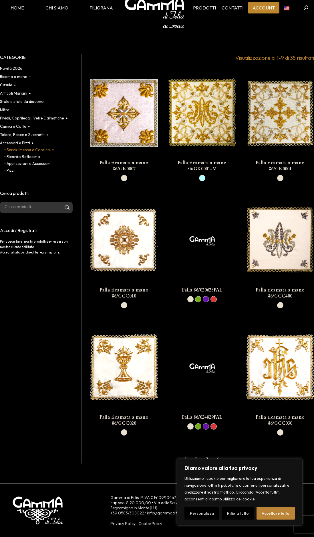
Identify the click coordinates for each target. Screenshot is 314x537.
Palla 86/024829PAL (202, 417)
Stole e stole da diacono (22, 101)
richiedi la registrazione (41, 252)
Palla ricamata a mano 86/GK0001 (280, 166)
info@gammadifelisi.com (169, 513)
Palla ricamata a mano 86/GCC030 (280, 420)
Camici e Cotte (13, 126)
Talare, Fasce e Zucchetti (22, 134)
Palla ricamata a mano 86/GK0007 (124, 166)
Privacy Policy (123, 523)
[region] (240, 492)
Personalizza (202, 513)
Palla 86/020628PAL (202, 290)
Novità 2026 (11, 68)
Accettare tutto (275, 513)
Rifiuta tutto (238, 513)
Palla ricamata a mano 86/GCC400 (280, 293)
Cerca (66, 207)
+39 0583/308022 (127, 513)
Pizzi (11, 170)
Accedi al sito (10, 252)
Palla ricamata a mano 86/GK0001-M (202, 166)
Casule (6, 84)
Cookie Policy (150, 523)
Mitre (4, 109)
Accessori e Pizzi (15, 142)
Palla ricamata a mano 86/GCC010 (124, 293)
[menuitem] (287, 17)
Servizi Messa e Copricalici (30, 149)
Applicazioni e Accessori (28, 163)
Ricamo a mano (13, 76)
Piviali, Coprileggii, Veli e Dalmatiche (32, 118)
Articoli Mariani (13, 93)
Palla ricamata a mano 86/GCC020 (124, 420)
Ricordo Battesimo (23, 156)
